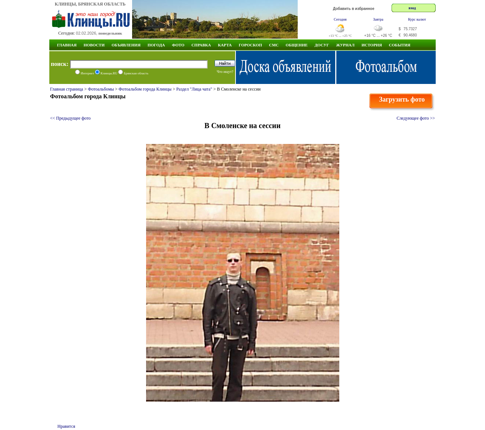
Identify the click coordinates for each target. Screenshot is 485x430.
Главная (67, 45)
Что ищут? (225, 72)
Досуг (322, 45)
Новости (94, 45)
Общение (297, 45)
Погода (156, 45)
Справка (201, 45)
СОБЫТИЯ (399, 45)
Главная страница (66, 89)
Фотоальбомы (101, 89)
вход (412, 8)
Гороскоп (250, 45)
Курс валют (417, 19)
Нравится (66, 426)
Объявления (126, 45)
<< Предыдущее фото (70, 118)
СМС (274, 45)
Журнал (345, 45)
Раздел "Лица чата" (194, 89)
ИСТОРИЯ (371, 45)
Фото (178, 45)
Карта (225, 45)
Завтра (378, 19)
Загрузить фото (402, 99)
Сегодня (340, 19)
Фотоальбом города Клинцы (144, 89)
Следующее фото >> (416, 118)
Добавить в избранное (354, 9)
